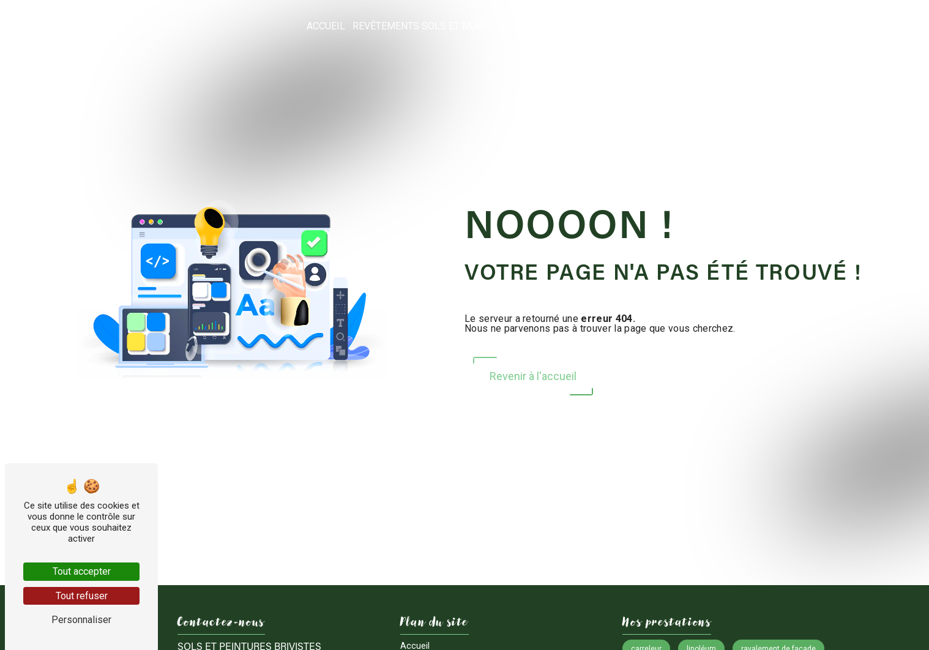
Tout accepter (82, 571)
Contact (889, 26)
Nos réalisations (818, 26)
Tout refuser (82, 596)
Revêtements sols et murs (421, 26)
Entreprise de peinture (707, 26)
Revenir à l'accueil (533, 376)
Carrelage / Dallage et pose (568, 26)
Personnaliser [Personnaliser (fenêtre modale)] (81, 620)
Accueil (326, 26)
